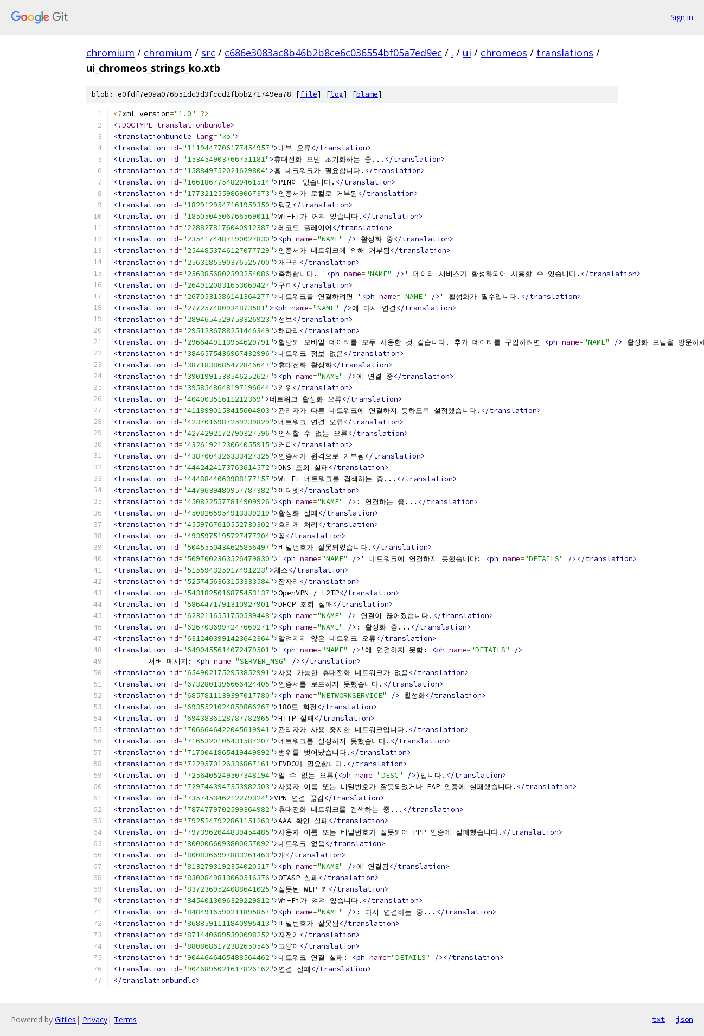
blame (367, 94)
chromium (110, 52)
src (208, 52)
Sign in (681, 17)
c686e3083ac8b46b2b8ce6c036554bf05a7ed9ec (333, 52)
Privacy (94, 1019)
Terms (125, 1019)
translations (564, 52)
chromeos (504, 52)
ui (467, 52)
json (684, 1019)
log (336, 94)
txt (658, 1019)
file (308, 94)
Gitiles (65, 1019)
